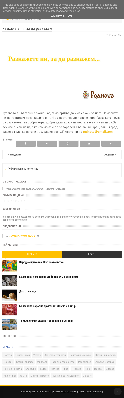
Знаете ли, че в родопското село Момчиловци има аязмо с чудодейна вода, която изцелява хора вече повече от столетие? (61, 218)
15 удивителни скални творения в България (46, 320)
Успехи (37, 354)
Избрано (76, 368)
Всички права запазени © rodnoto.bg (78, 391)
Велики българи (24, 361)
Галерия (98, 368)
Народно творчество (63, 361)
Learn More (57, 15)
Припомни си (22, 354)
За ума (23, 375)
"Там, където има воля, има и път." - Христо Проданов (35, 188)
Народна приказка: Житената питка (41, 262)
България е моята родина (22, 235)
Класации (30, 368)
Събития (8, 361)
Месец (91, 254)
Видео (43, 368)
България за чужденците (66, 375)
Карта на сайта (44, 391)
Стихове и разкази (105, 361)
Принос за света (13, 368)
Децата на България (80, 354)
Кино (88, 368)
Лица (65, 368)
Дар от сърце (27, 291)
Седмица (32, 254)
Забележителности (55, 354)
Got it (71, 15)
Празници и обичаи (105, 354)
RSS (33, 391)
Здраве (110, 368)
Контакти (25, 391)
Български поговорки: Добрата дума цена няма (48, 276)
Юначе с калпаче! (15, 200)
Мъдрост (42, 361)
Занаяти (87, 375)
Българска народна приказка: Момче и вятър (47, 306)
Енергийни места (39, 375)
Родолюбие (84, 361)
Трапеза (54, 368)
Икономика (10, 375)
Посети (8, 354)
